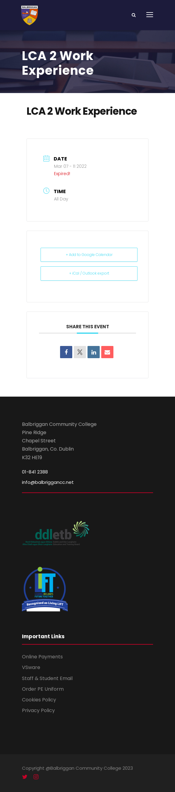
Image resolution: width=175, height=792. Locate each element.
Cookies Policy (39, 699)
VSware (31, 667)
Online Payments (42, 656)
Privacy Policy (38, 710)
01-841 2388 (35, 472)
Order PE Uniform (43, 689)
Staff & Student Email (47, 678)
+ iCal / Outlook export (89, 273)
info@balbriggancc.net (48, 482)
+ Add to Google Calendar (89, 254)
